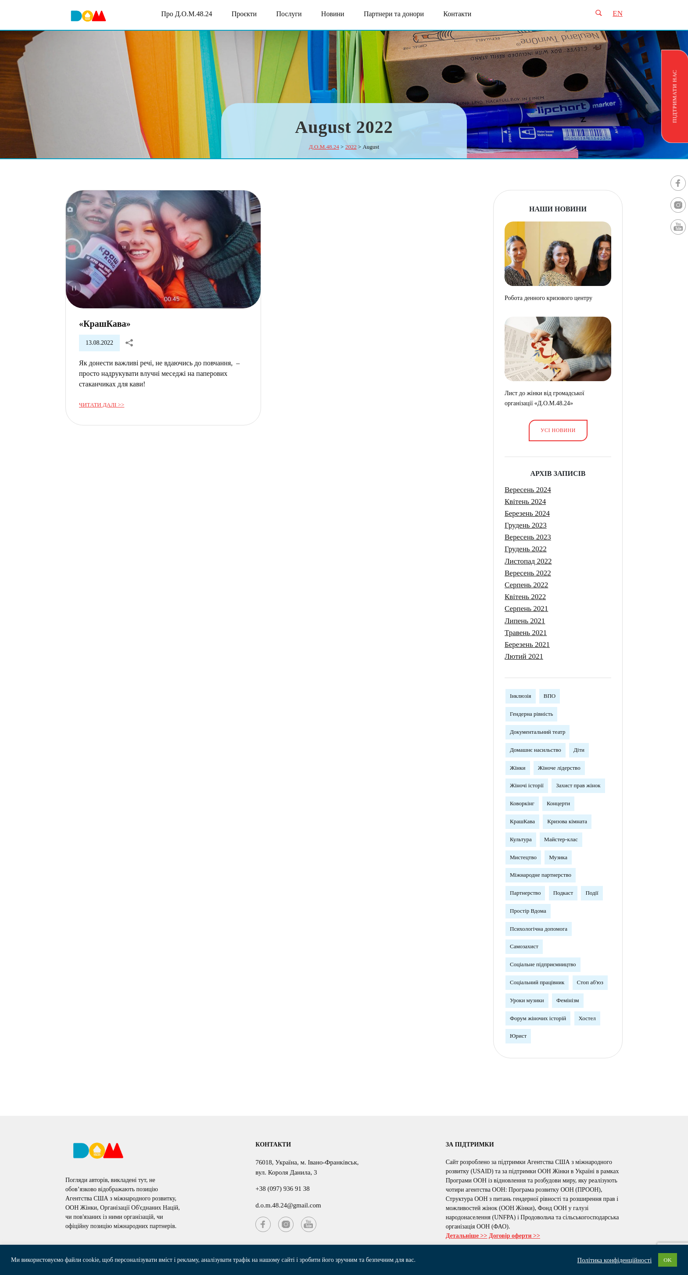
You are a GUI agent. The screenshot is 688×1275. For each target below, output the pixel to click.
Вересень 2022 (528, 573)
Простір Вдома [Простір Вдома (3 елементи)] (528, 910)
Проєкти (244, 14)
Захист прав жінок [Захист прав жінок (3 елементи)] (578, 785)
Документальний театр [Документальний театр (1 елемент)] (537, 732)
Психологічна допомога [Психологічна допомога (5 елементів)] (538, 928)
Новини (332, 14)
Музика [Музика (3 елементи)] (558, 857)
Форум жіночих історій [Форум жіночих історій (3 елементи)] (538, 1018)
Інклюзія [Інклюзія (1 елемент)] (520, 696)
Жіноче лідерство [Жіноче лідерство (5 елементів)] (559, 767)
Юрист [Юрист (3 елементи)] (518, 1035)
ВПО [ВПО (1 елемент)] (549, 696)
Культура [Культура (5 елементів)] (521, 839)
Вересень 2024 (528, 490)
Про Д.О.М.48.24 (186, 14)
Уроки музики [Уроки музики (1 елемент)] (527, 1000)
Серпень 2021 (526, 608)
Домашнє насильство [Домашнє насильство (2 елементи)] (535, 749)
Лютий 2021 (524, 656)
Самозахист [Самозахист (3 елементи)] (524, 946)
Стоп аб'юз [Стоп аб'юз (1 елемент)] (590, 982)
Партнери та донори (394, 14)
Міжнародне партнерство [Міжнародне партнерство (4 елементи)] (540, 874)
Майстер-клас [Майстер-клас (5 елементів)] (561, 839)
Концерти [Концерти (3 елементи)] (558, 803)
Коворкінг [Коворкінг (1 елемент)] (522, 803)
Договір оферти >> (514, 1235)
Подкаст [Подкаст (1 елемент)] (563, 892)
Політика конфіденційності (614, 1260)
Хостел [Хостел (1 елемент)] (587, 1018)
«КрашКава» (105, 324)
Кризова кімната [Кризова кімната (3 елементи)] (567, 821)
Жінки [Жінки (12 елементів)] (518, 767)
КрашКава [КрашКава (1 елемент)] (522, 821)
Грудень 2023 (526, 525)
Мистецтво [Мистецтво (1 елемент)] (523, 857)
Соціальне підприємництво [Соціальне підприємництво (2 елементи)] (543, 964)
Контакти (457, 14)
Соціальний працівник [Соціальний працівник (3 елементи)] (537, 982)
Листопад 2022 (528, 561)
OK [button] (667, 1260)
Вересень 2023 (528, 537)
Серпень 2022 (526, 585)
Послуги (288, 14)
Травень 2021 (526, 633)
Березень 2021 (527, 644)
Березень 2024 (527, 513)
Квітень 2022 (525, 597)
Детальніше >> (466, 1235)
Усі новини (558, 430)
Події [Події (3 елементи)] (591, 892)
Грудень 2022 (526, 549)
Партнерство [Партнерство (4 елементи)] (525, 892)
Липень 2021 (525, 621)
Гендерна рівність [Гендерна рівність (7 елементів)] (531, 714)
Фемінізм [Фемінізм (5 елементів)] (567, 1000)
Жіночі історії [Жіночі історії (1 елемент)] (527, 785)
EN (618, 13)
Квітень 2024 (525, 501)
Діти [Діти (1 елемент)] (578, 749)
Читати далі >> (101, 404)
